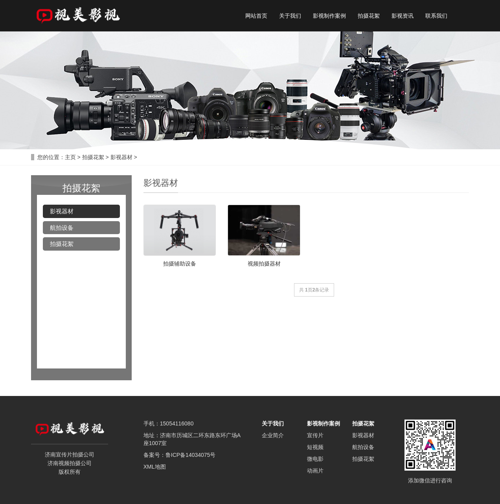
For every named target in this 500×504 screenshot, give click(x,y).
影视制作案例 (329, 16)
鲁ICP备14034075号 (190, 455)
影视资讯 (403, 16)
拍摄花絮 (369, 16)
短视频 (315, 447)
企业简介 (273, 435)
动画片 (315, 470)
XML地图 (154, 467)
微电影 (315, 459)
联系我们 (436, 16)
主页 (70, 157)
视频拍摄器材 (264, 263)
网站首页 (256, 16)
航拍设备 (62, 227)
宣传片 (315, 435)
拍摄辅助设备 (179, 263)
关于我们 (290, 16)
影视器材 (121, 157)
